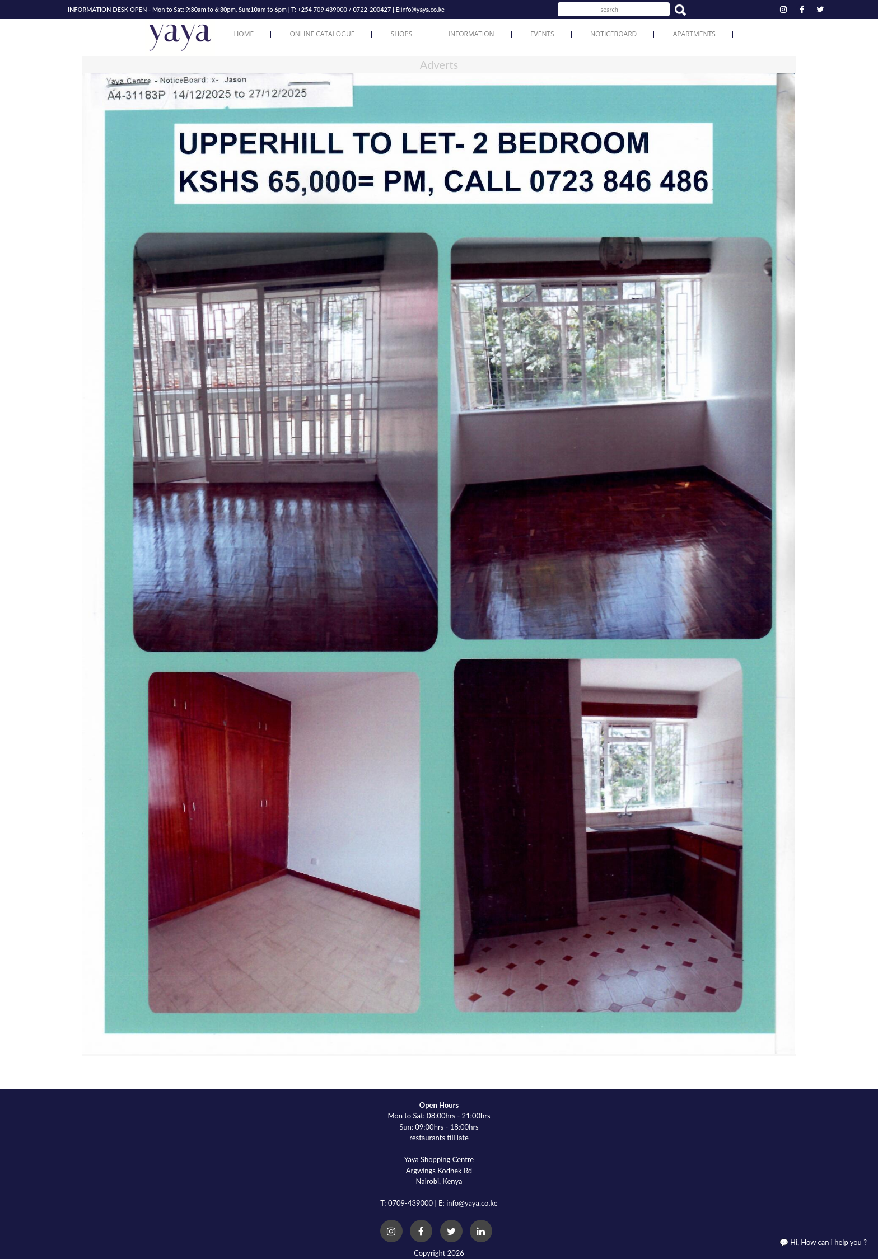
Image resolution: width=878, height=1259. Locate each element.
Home (243, 34)
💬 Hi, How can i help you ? (823, 1242)
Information (471, 34)
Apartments (694, 34)
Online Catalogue (321, 34)
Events (542, 34)
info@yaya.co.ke (423, 9)
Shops (402, 34)
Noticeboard (613, 34)
